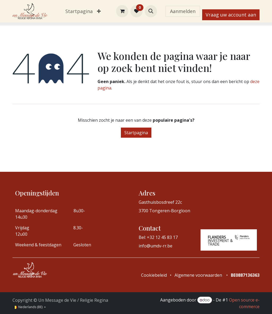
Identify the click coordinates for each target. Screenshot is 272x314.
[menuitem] (79, 11)
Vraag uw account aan (231, 14)
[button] (151, 11)
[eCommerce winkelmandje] (122, 11)
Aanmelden (183, 11)
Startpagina (136, 133)
